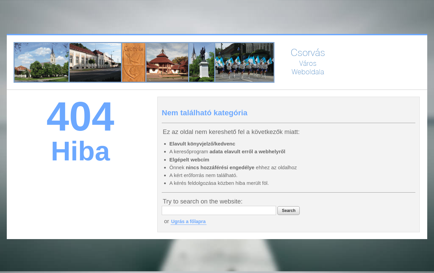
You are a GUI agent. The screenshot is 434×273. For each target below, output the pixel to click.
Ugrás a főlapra (188, 221)
